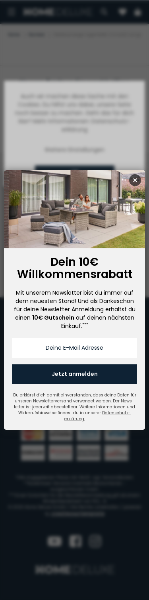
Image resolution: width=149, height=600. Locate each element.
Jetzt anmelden (75, 374)
